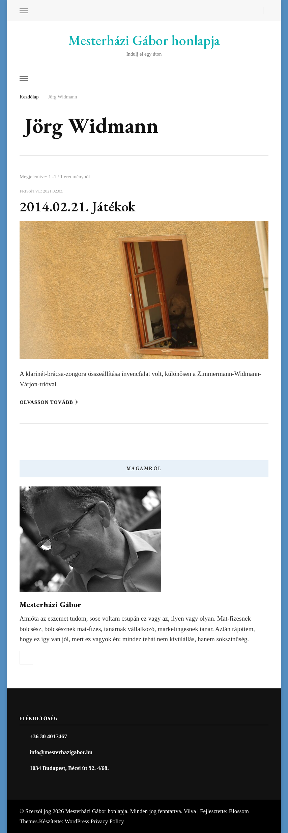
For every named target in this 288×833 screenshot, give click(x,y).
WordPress (77, 821)
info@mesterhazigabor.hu (61, 752)
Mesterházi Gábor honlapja (144, 40)
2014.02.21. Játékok (78, 206)
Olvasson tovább (49, 402)
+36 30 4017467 (48, 736)
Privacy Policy (107, 821)
